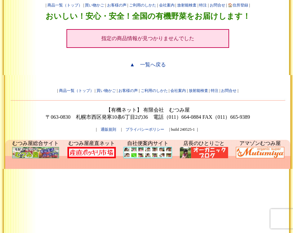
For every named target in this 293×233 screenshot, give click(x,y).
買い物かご (94, 5)
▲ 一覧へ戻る (148, 64)
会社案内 (167, 5)
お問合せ (217, 5)
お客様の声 (116, 5)
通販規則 (108, 129)
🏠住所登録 (238, 5)
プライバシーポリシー (145, 129)
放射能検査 (187, 5)
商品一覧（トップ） (64, 5)
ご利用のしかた (142, 5)
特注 (203, 5)
